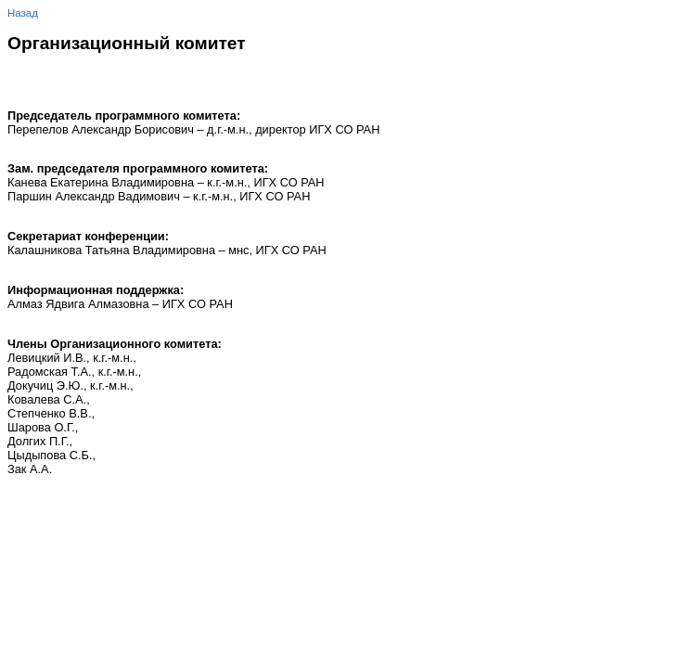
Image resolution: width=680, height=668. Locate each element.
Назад (22, 13)
